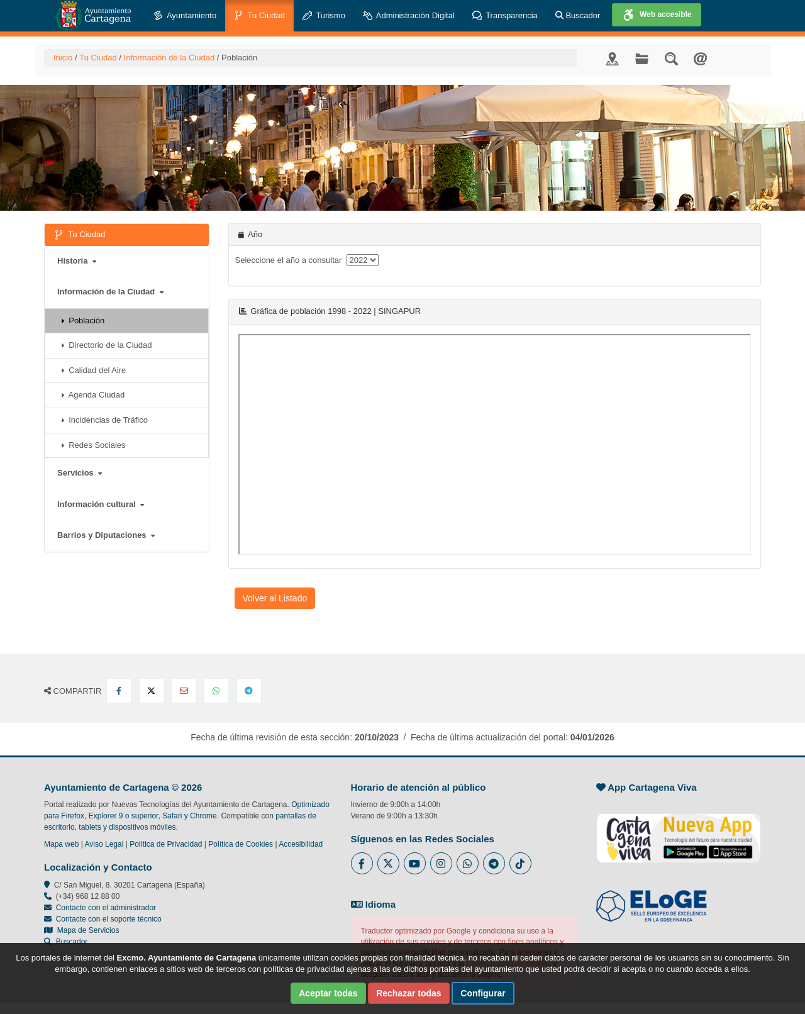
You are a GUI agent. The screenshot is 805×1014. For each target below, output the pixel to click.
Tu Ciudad (259, 16)
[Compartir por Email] (183, 690)
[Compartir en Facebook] (118, 690)
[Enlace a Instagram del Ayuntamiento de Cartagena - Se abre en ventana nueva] (441, 863)
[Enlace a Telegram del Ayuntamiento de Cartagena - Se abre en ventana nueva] (494, 863)
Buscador (578, 15)
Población (82, 320)
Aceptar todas (328, 993)
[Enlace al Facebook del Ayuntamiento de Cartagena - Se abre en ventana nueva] (362, 863)
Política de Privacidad (166, 844)
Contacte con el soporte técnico (109, 919)
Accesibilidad (301, 844)
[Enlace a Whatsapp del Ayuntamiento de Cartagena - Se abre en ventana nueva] (468, 863)
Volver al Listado (275, 598)
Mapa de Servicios (81, 930)
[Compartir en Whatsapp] (216, 690)
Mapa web (61, 844)
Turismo (324, 16)
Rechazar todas (408, 993)
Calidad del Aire (93, 370)
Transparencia (505, 16)
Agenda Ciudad (93, 394)
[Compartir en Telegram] (249, 690)
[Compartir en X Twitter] (151, 690)
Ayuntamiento (184, 16)
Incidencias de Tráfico (104, 420)
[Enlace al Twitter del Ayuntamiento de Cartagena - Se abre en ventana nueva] (388, 863)
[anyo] (363, 260)
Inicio (62, 57)
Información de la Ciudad (169, 57)
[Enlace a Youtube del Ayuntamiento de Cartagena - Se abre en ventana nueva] (415, 863)
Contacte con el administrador (106, 907)
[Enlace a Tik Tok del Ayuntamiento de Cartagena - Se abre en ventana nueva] (520, 863)
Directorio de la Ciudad (106, 345)
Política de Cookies (240, 844)
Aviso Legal (104, 844)
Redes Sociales (93, 445)
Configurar (483, 993)
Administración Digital (409, 16)
